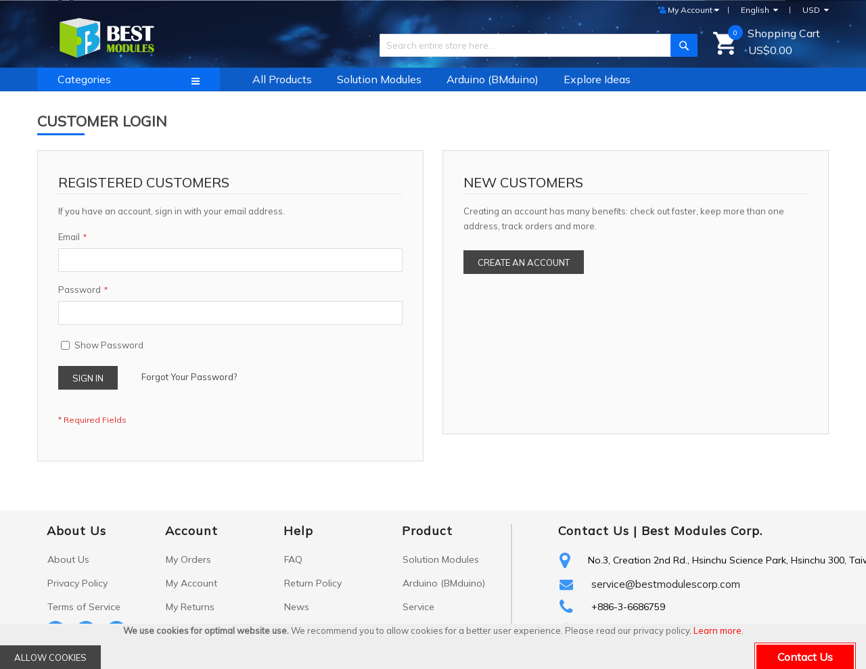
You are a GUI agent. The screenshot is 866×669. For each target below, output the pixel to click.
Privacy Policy (77, 583)
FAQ (293, 559)
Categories (84, 79)
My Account (191, 583)
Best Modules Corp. (701, 530)
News (296, 607)
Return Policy (313, 583)
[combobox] (533, 45)
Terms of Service (83, 607)
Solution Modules (441, 559)
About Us (68, 559)
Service (418, 607)
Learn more (717, 630)
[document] (433, 646)
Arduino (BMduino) (444, 583)
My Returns (190, 607)
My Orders (188, 559)
